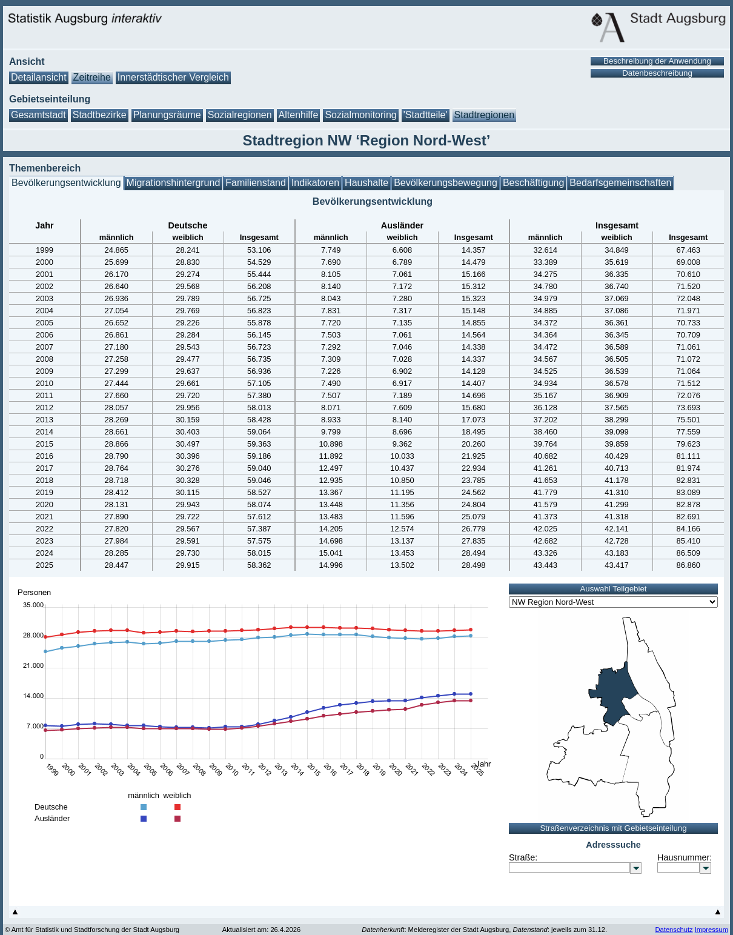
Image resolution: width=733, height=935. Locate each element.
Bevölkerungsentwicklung (66, 183)
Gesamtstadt (38, 115)
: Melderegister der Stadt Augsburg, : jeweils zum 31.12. (484, 929)
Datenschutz (673, 929)
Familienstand (255, 183)
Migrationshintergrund (174, 183)
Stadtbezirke (100, 115)
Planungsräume (167, 115)
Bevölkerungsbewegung (445, 183)
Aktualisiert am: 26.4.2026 (261, 929)
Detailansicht (39, 77)
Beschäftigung (533, 183)
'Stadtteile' (425, 115)
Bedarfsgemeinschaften (620, 183)
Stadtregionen (484, 115)
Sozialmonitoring (360, 115)
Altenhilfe (299, 115)
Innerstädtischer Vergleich (173, 77)
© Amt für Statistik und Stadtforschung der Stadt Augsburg (92, 929)
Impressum (711, 929)
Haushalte (366, 183)
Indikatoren (315, 183)
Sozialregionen (240, 115)
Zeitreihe (92, 77)
